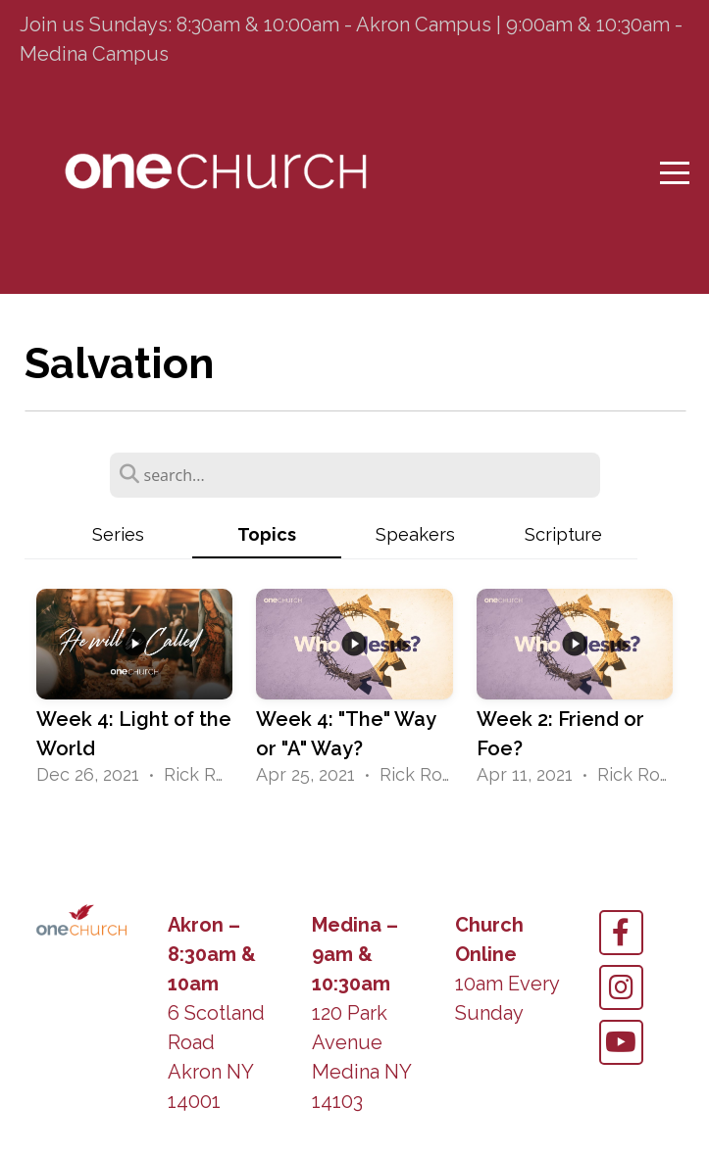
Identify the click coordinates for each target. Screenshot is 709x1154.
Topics (266, 534)
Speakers (415, 534)
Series (118, 534)
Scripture (563, 534)
